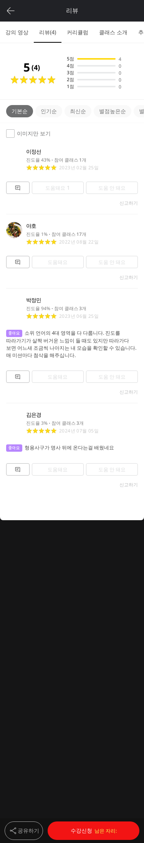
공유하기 (23, 830)
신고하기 (128, 203)
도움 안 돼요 (112, 187)
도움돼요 (57, 187)
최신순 (78, 111)
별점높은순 (112, 111)
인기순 (49, 111)
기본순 (20, 111)
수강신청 (94, 831)
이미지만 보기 (28, 133)
